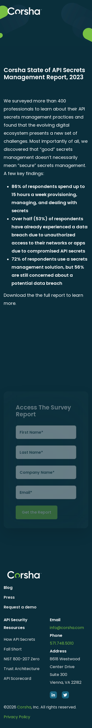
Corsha (24, 707)
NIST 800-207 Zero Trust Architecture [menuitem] (21, 664)
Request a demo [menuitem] (20, 607)
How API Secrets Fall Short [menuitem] (19, 644)
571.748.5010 (62, 643)
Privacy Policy (17, 717)
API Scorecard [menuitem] (17, 678)
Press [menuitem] (9, 597)
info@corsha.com (67, 627)
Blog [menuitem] (8, 587)
